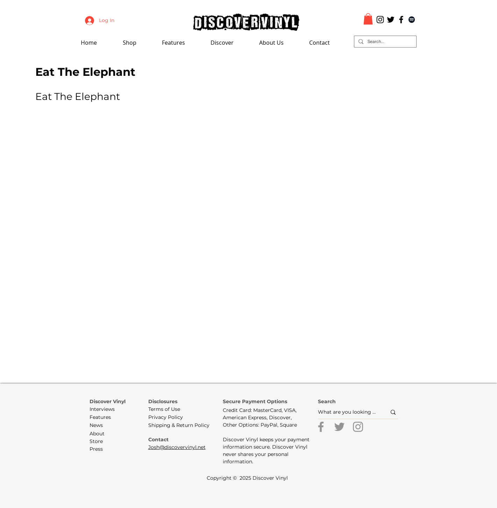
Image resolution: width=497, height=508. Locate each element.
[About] (101, 434)
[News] (101, 425)
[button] (182, 43)
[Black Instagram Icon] (380, 19)
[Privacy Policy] (165, 417)
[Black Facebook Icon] (401, 19)
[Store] (101, 441)
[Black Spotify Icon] (412, 19)
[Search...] (385, 42)
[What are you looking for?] (347, 412)
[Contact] (160, 440)
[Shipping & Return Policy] (179, 425)
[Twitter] (339, 427)
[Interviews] (105, 409)
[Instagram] (358, 427)
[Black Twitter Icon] (391, 19)
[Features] (105, 417)
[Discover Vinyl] (108, 402)
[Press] (101, 449)
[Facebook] (321, 427)
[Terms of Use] (164, 409)
